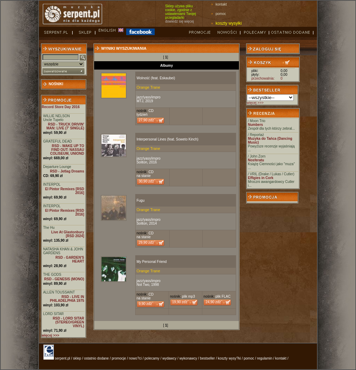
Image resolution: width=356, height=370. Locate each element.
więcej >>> (255, 103)
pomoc (221, 14)
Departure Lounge (57, 167)
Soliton (142, 162)
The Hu (49, 228)
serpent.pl (62, 358)
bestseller (207, 358)
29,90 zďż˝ (147, 242)
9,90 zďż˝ (146, 304)
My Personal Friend (152, 262)
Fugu (141, 200)
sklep (77, 358)
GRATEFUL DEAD (57, 141)
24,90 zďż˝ (213, 302)
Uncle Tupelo (53, 120)
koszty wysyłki (229, 23)
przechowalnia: (263, 78)
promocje (119, 358)
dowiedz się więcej (179, 21)
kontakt (221, 4)
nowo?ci (135, 358)
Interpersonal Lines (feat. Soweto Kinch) (168, 139)
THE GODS (52, 274)
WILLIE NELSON (56, 116)
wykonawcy (188, 358)
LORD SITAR (53, 314)
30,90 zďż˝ (147, 181)
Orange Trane (148, 87)
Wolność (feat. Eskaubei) (156, 78)
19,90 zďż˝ (180, 302)
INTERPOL (51, 184)
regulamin (264, 358)
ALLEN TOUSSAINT (59, 292)
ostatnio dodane (96, 358)
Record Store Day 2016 (61, 107)
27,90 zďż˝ (147, 120)
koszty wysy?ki (229, 358)
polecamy (152, 358)
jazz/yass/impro (149, 97)
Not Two (143, 285)
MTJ (140, 101)
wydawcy (169, 358)
